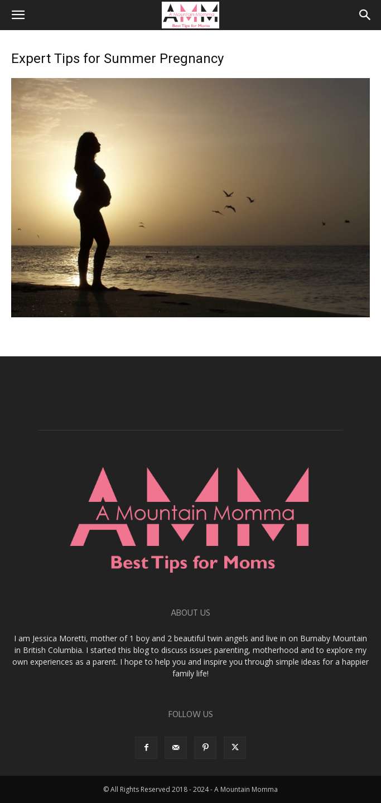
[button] (18, 15)
